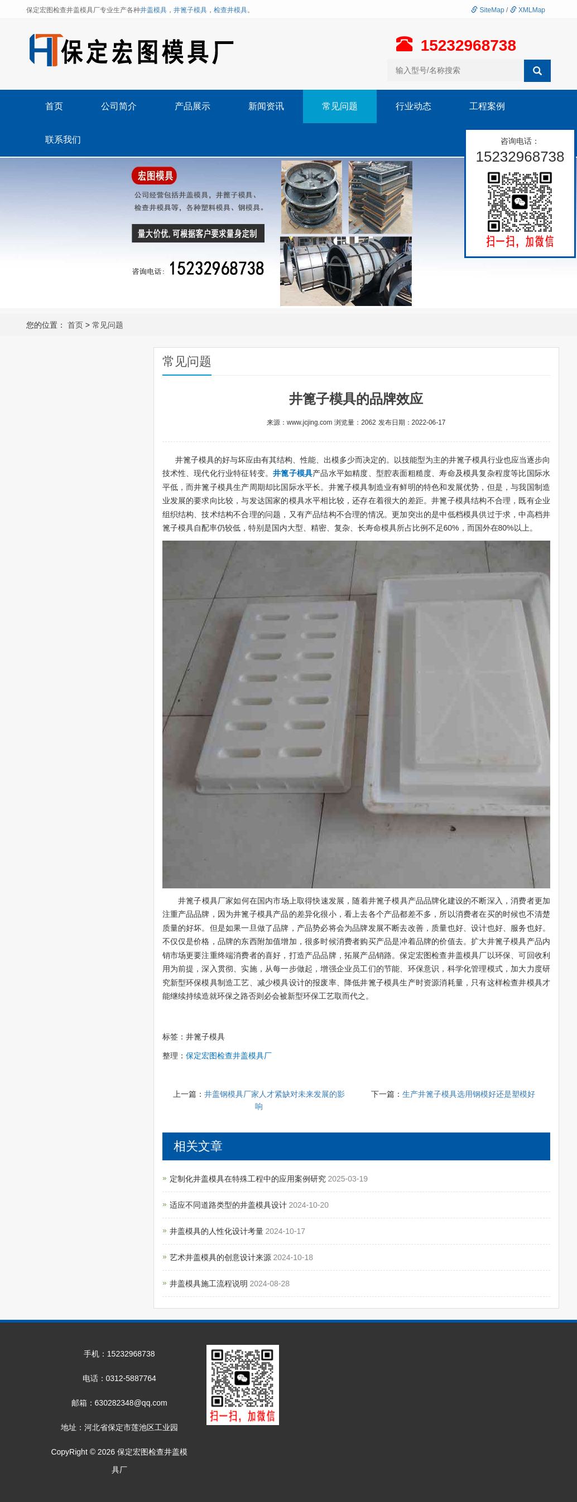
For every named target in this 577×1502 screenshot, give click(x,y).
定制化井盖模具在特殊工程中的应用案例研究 (249, 1178)
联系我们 (63, 139)
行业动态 (413, 106)
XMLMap (527, 10)
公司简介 (119, 106)
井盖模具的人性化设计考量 (218, 1231)
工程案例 (487, 106)
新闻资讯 (266, 106)
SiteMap (487, 10)
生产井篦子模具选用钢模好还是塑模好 (468, 1094)
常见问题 (340, 106)
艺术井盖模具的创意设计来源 (221, 1257)
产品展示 (192, 106)
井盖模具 (153, 10)
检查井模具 (230, 10)
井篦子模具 (190, 10)
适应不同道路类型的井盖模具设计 (229, 1204)
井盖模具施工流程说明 (210, 1283)
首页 (54, 106)
